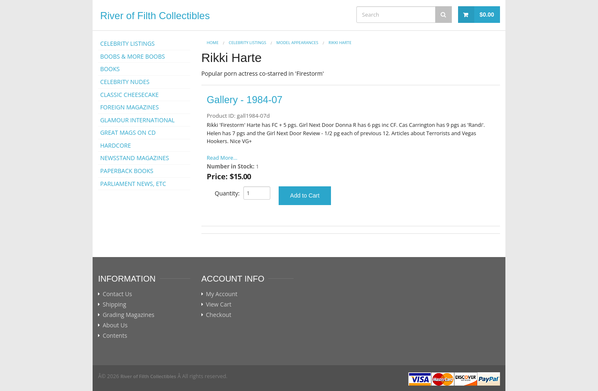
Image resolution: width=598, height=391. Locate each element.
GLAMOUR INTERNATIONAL (137, 120)
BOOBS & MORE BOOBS (132, 56)
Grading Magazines (128, 315)
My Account (222, 294)
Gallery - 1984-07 (244, 99)
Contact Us (117, 294)
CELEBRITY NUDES (125, 82)
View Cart (219, 304)
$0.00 (487, 14)
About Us (115, 325)
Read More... (222, 157)
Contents (115, 335)
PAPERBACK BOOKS (126, 171)
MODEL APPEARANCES (298, 42)
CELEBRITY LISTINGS (127, 43)
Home (213, 42)
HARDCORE (115, 145)
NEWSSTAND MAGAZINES (134, 158)
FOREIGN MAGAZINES (129, 107)
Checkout (218, 315)
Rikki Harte (339, 42)
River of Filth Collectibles (155, 15)
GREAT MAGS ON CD (128, 132)
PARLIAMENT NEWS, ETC (133, 184)
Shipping (114, 304)
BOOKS (110, 69)
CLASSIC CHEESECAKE (129, 95)
